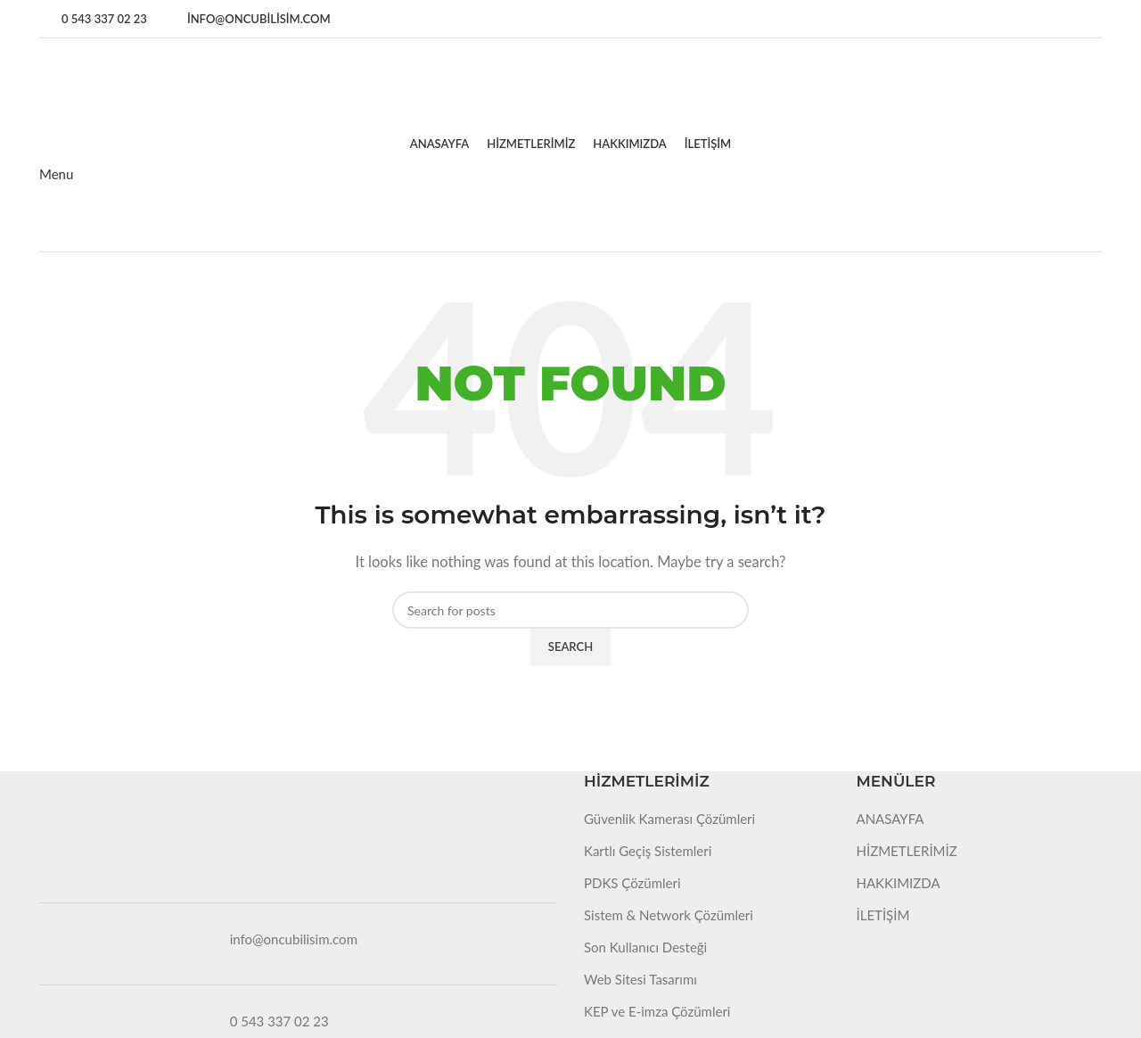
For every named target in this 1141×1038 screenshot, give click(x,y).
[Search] (570, 610)
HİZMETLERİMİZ (907, 851)
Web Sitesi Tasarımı (640, 979)
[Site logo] (126, 80)
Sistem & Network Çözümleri (668, 915)
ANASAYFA (890, 819)
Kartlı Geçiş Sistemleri (647, 851)
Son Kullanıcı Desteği (645, 947)
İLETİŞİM (883, 915)
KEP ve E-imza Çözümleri (657, 1011)
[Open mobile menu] (56, 174)
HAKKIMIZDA (898, 883)
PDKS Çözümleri (632, 883)
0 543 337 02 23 (279, 1021)
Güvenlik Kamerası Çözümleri (669, 819)
